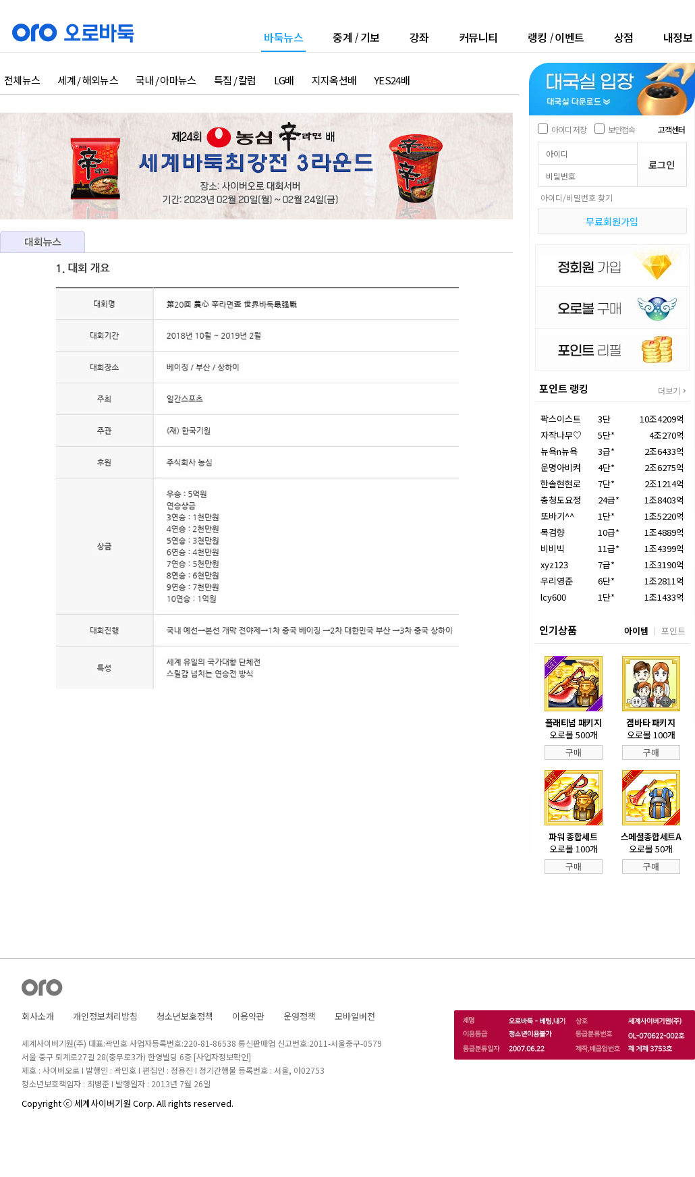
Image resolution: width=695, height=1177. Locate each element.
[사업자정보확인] (222, 1056)
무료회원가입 (612, 221)
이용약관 (248, 1016)
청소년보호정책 (185, 1016)
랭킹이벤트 (556, 37)
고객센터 (671, 129)
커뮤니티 (478, 37)
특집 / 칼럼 (235, 80)
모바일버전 (355, 1016)
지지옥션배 (334, 80)
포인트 (673, 630)
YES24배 (392, 80)
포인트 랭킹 (563, 388)
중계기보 (356, 37)
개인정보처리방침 (105, 1016)
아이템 (636, 630)
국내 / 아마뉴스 (166, 80)
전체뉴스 (22, 80)
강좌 (419, 37)
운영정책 (299, 1016)
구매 (573, 752)
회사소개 (38, 1016)
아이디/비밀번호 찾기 (576, 197)
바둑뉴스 (283, 38)
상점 (624, 37)
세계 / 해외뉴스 (87, 80)
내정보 (678, 37)
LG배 (284, 80)
